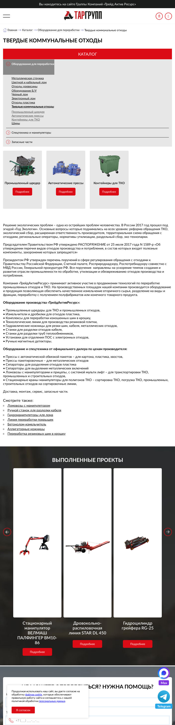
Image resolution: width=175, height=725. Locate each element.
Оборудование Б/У (24, 90)
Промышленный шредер (28, 112)
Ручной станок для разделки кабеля (34, 410)
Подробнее (22, 191)
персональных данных (52, 701)
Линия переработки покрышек (30, 420)
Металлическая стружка (28, 78)
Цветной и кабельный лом (29, 82)
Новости (67, 680)
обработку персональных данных (56, 646)
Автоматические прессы (28, 116)
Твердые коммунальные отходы (33, 106)
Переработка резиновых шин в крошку (37, 434)
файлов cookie (33, 694)
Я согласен (23, 710)
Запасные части (22, 142)
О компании (69, 670)
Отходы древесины (24, 86)
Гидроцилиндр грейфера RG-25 (138, 525)
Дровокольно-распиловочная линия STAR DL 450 (87, 528)
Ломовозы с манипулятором (29, 406)
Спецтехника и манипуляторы (31, 132)
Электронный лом (23, 98)
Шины (16, 123)
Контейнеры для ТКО (26, 119)
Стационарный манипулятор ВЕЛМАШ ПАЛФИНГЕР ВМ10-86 (37, 531)
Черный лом (20, 94)
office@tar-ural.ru (117, 680)
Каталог (27, 30)
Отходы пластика (23, 102)
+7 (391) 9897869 (123, 671)
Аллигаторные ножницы (26, 429)
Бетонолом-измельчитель (27, 424)
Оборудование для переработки (59, 30)
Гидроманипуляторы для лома (30, 415)
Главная (13, 30)
